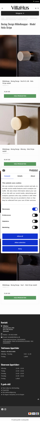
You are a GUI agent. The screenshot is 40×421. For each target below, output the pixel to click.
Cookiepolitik (25, 420)
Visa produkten (20, 96)
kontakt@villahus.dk (14, 337)
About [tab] (33, 176)
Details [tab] (20, 176)
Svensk (36, 1)
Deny (20, 249)
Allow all (20, 236)
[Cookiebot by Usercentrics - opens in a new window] (29, 170)
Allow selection (20, 242)
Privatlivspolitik (15, 420)
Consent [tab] (7, 176)
